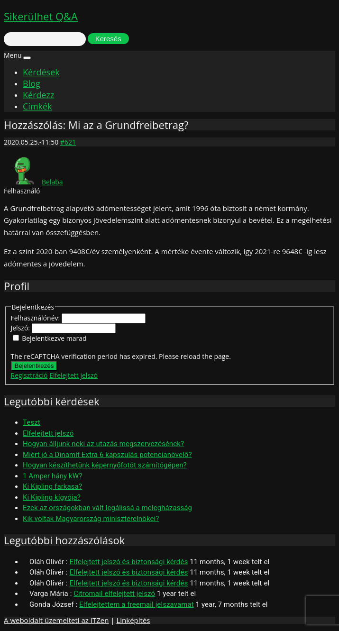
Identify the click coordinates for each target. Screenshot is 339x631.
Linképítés (133, 620)
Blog (31, 83)
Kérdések (41, 72)
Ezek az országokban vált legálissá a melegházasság (107, 507)
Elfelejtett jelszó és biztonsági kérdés (128, 562)
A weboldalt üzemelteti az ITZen (56, 620)
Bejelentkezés (34, 365)
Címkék (37, 106)
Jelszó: (21, 327)
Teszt (31, 422)
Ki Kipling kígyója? (52, 497)
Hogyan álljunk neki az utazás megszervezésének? (103, 443)
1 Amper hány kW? (52, 476)
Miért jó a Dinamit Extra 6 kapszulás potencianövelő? (107, 454)
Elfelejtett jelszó (73, 375)
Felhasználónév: (36, 317)
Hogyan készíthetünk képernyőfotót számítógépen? (105, 465)
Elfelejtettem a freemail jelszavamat (136, 604)
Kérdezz (38, 95)
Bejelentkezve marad (54, 338)
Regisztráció (29, 375)
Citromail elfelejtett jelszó (114, 593)
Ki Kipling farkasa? (52, 486)
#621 (68, 141)
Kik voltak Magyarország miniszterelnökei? (91, 518)
